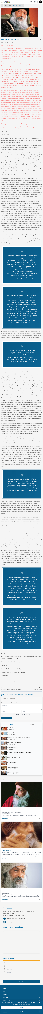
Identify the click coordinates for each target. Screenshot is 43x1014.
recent (32, 724)
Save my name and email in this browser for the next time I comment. (20, 715)
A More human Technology (17, 6)
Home (6, 6)
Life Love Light (7, 851)
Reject (21, 1011)
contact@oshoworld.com (14, 922)
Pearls (10, 6)
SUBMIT (21, 982)
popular (11, 724)
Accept (21, 1007)
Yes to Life (5, 891)
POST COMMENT (6, 718)
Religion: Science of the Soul (12, 810)
